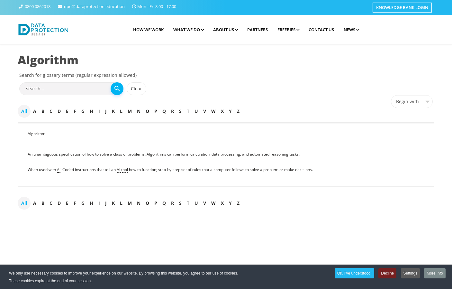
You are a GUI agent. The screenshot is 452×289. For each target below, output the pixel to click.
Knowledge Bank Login (402, 7)
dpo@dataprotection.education (94, 6)
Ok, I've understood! (354, 274)
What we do (186, 29)
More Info (435, 274)
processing (230, 154)
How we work (148, 29)
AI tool (122, 169)
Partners (257, 29)
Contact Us (321, 29)
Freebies (286, 29)
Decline (387, 274)
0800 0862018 (37, 6)
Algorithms (156, 154)
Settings (410, 274)
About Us (223, 29)
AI (58, 169)
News (349, 29)
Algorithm (36, 133)
